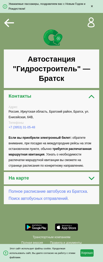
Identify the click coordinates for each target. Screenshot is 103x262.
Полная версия (32, 242)
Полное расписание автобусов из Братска (48, 191)
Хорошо (87, 253)
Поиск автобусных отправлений (38, 198)
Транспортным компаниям (51, 237)
